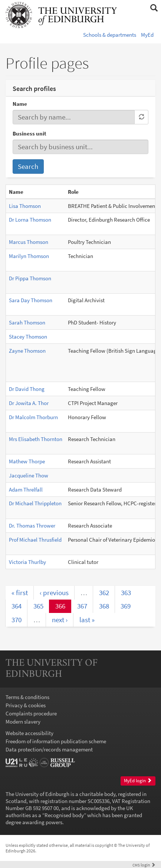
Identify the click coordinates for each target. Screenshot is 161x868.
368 (104, 605)
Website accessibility (29, 733)
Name (20, 103)
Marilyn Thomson (29, 256)
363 (126, 592)
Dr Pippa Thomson (30, 278)
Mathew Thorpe (27, 461)
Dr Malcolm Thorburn (33, 417)
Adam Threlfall (26, 489)
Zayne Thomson (27, 350)
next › (60, 619)
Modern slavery (23, 721)
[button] (154, 8)
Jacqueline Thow (28, 475)
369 (126, 605)
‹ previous (54, 592)
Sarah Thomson (27, 322)
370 (17, 619)
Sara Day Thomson (30, 300)
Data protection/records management (49, 749)
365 (38, 605)
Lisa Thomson (25, 205)
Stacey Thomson (28, 336)
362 (104, 592)
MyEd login (138, 780)
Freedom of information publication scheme (56, 741)
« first (20, 592)
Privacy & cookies (26, 705)
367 (82, 605)
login (143, 865)
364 (17, 605)
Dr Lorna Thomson (30, 219)
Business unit (29, 133)
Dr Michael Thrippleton (35, 503)
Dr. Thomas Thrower (32, 525)
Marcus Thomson (28, 241)
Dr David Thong (27, 388)
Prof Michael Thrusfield (35, 539)
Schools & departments (109, 34)
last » (87, 619)
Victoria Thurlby (27, 561)
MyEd (147, 34)
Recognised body (64, 815)
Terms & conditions (27, 697)
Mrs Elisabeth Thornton (35, 439)
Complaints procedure (31, 713)
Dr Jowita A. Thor (29, 403)
